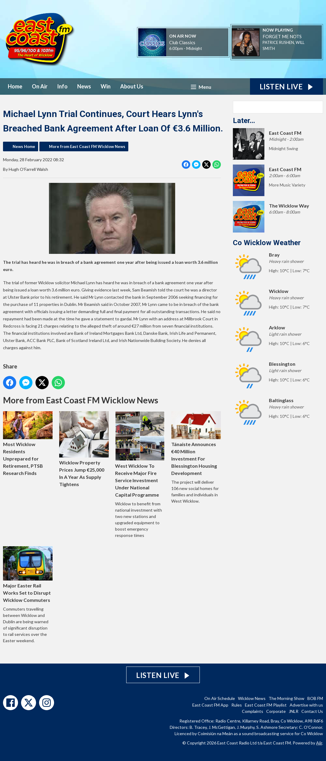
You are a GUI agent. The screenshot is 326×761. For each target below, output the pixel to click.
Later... (244, 120)
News (84, 86)
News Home (24, 146)
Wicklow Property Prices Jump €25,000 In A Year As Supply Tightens (84, 449)
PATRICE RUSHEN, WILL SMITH (283, 45)
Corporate (276, 711)
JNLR (293, 711)
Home (15, 86)
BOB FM (315, 698)
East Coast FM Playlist (266, 704)
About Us (131, 86)
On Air (39, 86)
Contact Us (312, 711)
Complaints (252, 711)
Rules (236, 704)
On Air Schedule (219, 698)
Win (106, 86)
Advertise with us (306, 704)
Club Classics (182, 42)
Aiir (319, 742)
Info (62, 86)
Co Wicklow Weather (267, 243)
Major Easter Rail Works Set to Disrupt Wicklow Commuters (28, 574)
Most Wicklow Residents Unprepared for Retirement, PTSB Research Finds (28, 443)
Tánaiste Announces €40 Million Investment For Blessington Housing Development (196, 443)
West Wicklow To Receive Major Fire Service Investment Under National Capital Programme (140, 454)
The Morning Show (286, 698)
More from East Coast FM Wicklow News (87, 146)
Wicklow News (252, 698)
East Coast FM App (210, 704)
